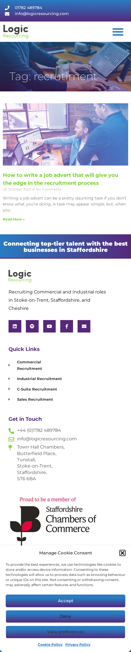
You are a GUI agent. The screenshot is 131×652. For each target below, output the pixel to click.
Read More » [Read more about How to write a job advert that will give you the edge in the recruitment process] (14, 219)
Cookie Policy (50, 644)
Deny (65, 616)
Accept (65, 600)
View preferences (65, 631)
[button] (122, 553)
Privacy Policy (77, 644)
